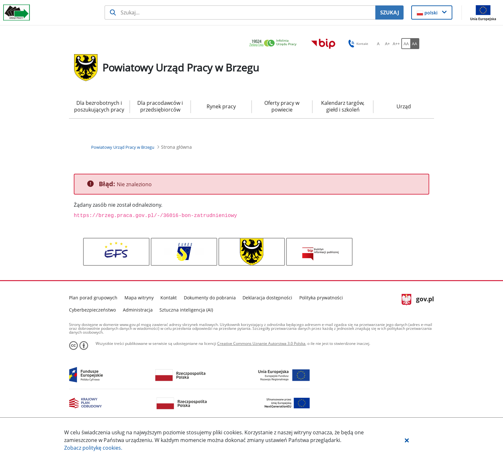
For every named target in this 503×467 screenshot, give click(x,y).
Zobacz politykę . (93, 447)
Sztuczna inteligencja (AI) (186, 310)
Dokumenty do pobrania (210, 298)
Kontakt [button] (357, 43)
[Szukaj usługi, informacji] (240, 12)
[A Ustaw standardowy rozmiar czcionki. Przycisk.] (378, 43)
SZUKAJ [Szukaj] (389, 12)
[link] (274, 43)
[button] (406, 440)
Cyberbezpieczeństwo (92, 310)
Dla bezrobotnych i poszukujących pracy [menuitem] (99, 106)
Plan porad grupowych (93, 298)
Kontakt (168, 298)
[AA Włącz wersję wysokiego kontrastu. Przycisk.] (414, 43)
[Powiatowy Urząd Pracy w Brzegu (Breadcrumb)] (122, 147)
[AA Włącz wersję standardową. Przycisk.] (405, 43)
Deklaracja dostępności (267, 298)
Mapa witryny (139, 298)
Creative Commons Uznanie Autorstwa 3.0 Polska (261, 343)
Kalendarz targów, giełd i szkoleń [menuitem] (342, 106)
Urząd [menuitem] (403, 106)
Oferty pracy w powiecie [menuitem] (281, 106)
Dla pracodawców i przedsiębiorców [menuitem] (160, 106)
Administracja (138, 310)
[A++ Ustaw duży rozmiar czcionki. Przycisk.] (396, 43)
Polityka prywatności (321, 298)
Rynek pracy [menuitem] (221, 106)
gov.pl (418, 299)
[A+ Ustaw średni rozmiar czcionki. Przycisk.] (387, 43)
